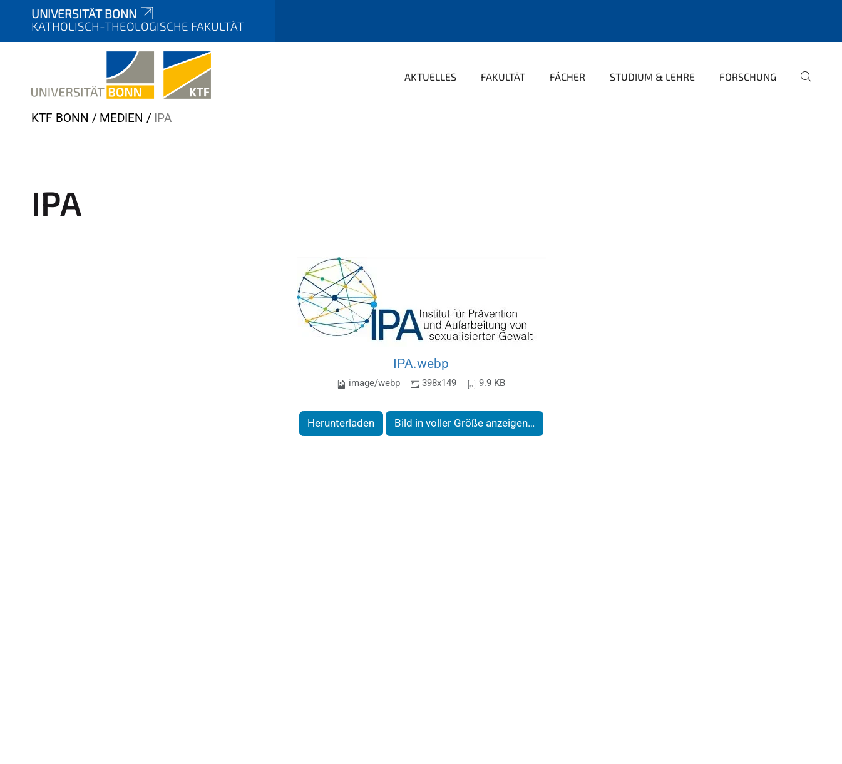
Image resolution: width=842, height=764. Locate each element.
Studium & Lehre (652, 77)
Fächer (567, 77)
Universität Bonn (93, 13)
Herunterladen (340, 423)
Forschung (747, 77)
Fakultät (503, 77)
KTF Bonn (60, 118)
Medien (121, 118)
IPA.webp (421, 363)
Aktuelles (430, 77)
